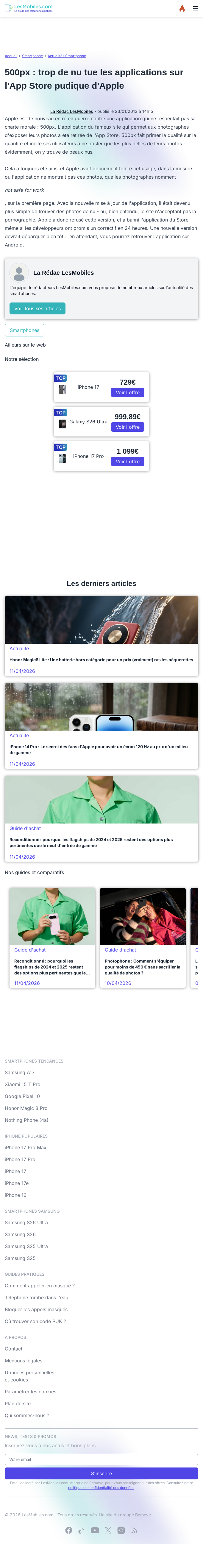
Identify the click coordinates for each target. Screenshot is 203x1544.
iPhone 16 (15, 1195)
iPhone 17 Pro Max (25, 1147)
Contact (13, 1349)
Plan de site (18, 1403)
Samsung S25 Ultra (26, 1246)
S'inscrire (101, 1473)
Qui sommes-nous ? (27, 1415)
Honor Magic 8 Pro (26, 1108)
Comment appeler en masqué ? (40, 1286)
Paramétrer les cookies (30, 1392)
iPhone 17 (15, 1171)
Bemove (143, 1514)
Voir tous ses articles (37, 308)
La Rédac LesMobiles (71, 111)
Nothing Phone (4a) (27, 1120)
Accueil (11, 56)
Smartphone (32, 56)
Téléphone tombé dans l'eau (36, 1297)
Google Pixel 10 (22, 1096)
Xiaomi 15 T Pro (22, 1084)
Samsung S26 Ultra (26, 1222)
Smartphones (24, 330)
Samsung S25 (20, 1258)
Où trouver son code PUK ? (35, 1321)
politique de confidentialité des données (101, 1487)
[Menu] (195, 8)
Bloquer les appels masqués (36, 1309)
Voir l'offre (128, 392)
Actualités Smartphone (67, 56)
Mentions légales (23, 1361)
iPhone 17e (17, 1183)
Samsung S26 (20, 1234)
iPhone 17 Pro (20, 1159)
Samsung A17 (20, 1072)
